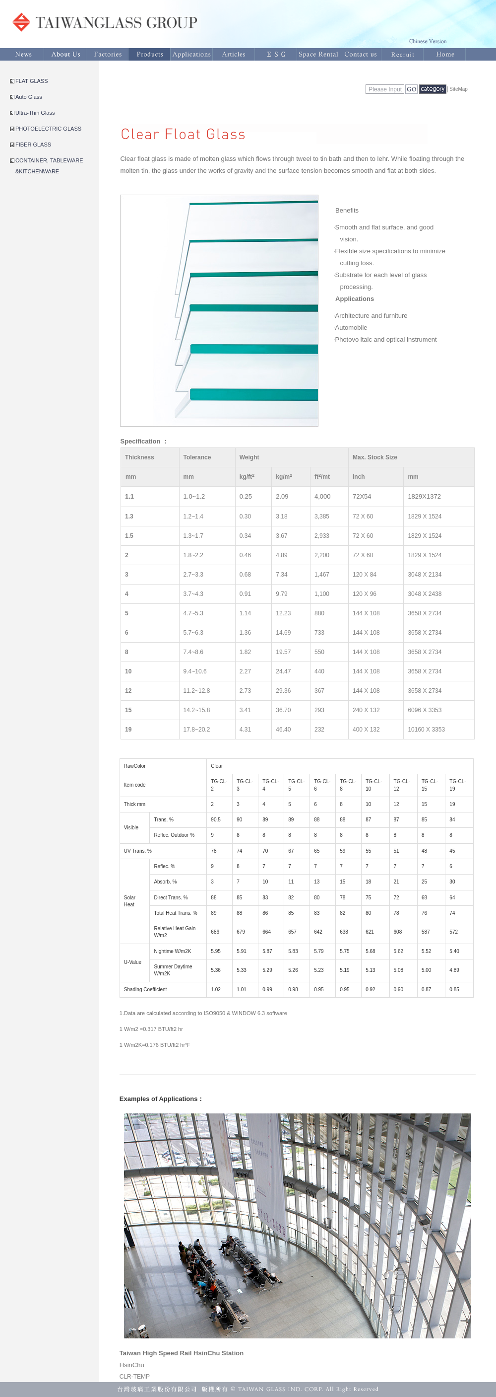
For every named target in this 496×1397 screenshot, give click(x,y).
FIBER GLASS (33, 144)
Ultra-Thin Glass (35, 113)
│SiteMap (457, 89)
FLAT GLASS (31, 81)
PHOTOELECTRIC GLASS (48, 129)
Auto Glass (28, 97)
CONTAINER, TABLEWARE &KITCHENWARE (49, 165)
